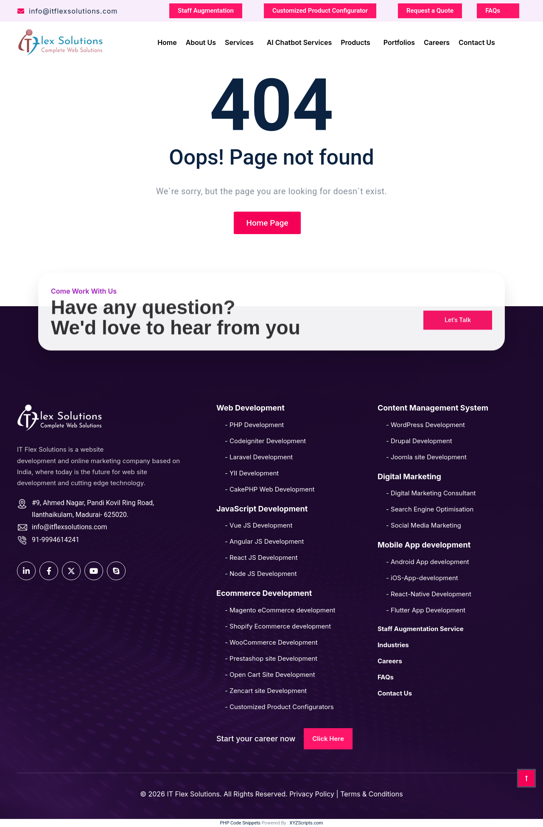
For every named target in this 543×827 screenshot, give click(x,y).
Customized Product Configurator (320, 9)
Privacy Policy (312, 794)
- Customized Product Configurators (279, 707)
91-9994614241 (55, 540)
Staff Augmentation (206, 9)
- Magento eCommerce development (280, 610)
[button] (457, 303)
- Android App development (427, 562)
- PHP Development (254, 425)
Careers (437, 41)
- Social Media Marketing (423, 525)
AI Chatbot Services (299, 41)
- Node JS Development (261, 574)
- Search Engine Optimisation (429, 509)
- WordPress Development (425, 425)
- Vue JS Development (258, 525)
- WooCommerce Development (271, 642)
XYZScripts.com (306, 823)
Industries (393, 645)
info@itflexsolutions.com (67, 10)
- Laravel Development (259, 457)
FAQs (492, 9)
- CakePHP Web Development (269, 489)
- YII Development (252, 473)
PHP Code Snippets (240, 823)
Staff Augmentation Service (421, 629)
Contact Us (477, 41)
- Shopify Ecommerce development (278, 626)
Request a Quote (429, 9)
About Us (201, 41)
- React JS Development (261, 557)
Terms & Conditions (371, 794)
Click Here (328, 739)
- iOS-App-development (422, 578)
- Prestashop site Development (271, 658)
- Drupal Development (419, 441)
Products (355, 41)
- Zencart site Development (266, 691)
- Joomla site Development (426, 457)
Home (167, 41)
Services (239, 41)
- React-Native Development (428, 594)
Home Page (267, 223)
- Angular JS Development (264, 541)
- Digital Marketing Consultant (431, 493)
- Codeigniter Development (265, 441)
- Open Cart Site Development (270, 675)
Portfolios (399, 41)
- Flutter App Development (425, 610)
